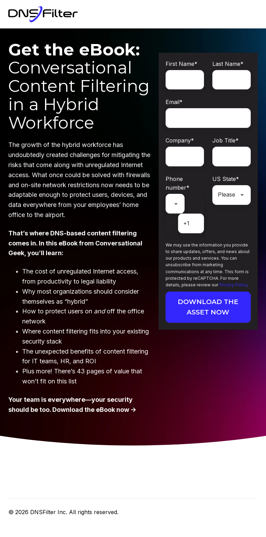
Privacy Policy (233, 284)
